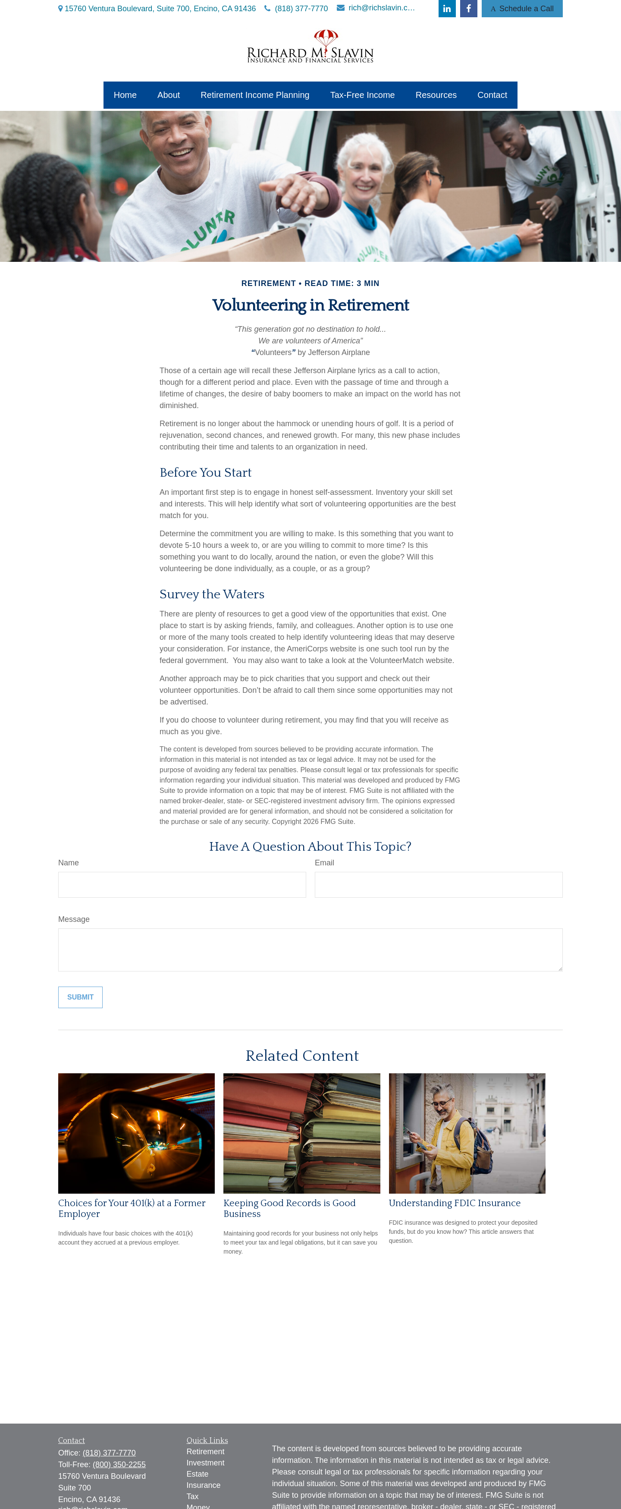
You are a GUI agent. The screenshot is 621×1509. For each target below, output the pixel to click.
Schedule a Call (522, 8)
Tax (193, 1496)
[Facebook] (468, 8)
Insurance (204, 1485)
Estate (198, 1474)
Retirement (206, 1451)
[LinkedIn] (447, 8)
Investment (206, 1463)
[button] (125, 95)
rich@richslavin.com (377, 7)
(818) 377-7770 (296, 8)
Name (68, 862)
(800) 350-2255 (119, 1464)
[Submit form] (80, 997)
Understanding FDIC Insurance (455, 1203)
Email (324, 862)
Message (74, 919)
